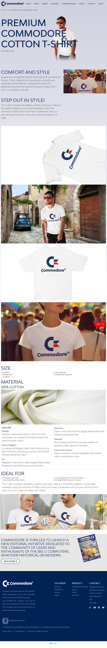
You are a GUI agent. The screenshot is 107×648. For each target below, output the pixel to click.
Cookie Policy (19, 631)
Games (74, 589)
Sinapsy (57, 592)
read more (12, 561)
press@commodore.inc (97, 590)
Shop (9, 10)
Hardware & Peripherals (79, 587)
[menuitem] (53, 643)
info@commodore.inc (96, 587)
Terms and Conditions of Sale (38, 631)
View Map (92, 603)
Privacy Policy (6, 631)
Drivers (74, 592)
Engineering (59, 589)
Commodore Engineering (16, 610)
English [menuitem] (54, 643)
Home (3, 10)
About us (58, 587)
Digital (57, 595)
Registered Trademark (13, 620)
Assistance (75, 595)
